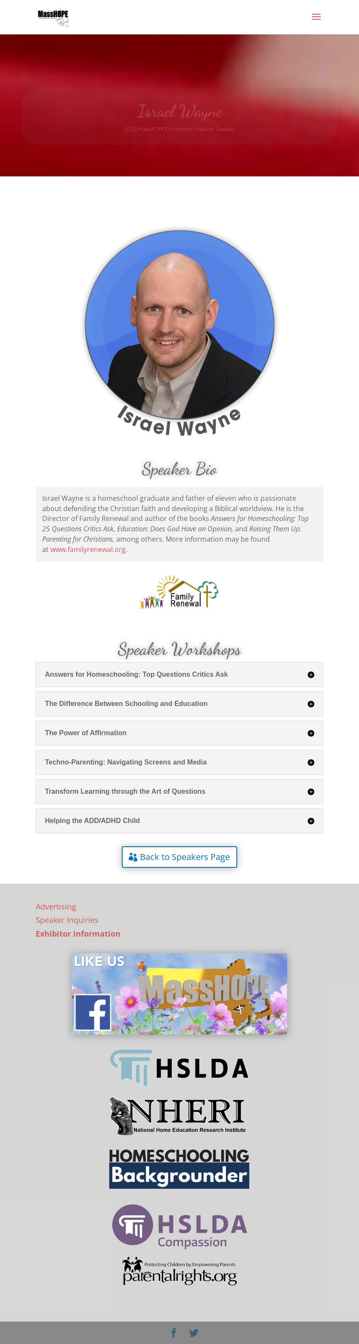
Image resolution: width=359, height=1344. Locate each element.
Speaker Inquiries (67, 920)
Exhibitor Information (78, 933)
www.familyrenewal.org (88, 549)
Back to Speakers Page (185, 857)
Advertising (56, 906)
